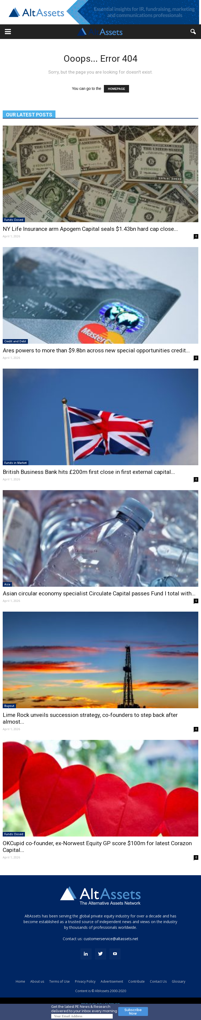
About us (37, 981)
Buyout (9, 706)
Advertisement (112, 981)
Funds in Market (15, 463)
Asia (7, 584)
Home (20, 981)
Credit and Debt (15, 341)
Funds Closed (13, 220)
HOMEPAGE (116, 88)
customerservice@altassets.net (111, 938)
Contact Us (158, 981)
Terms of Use (59, 981)
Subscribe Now (133, 1011)
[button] (8, 31)
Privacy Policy (85, 981)
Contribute (136, 981)
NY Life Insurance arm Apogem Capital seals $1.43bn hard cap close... (90, 229)
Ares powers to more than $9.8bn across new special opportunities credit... (96, 350)
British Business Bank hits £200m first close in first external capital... (89, 472)
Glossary (178, 981)
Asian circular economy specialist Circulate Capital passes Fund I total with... (99, 593)
